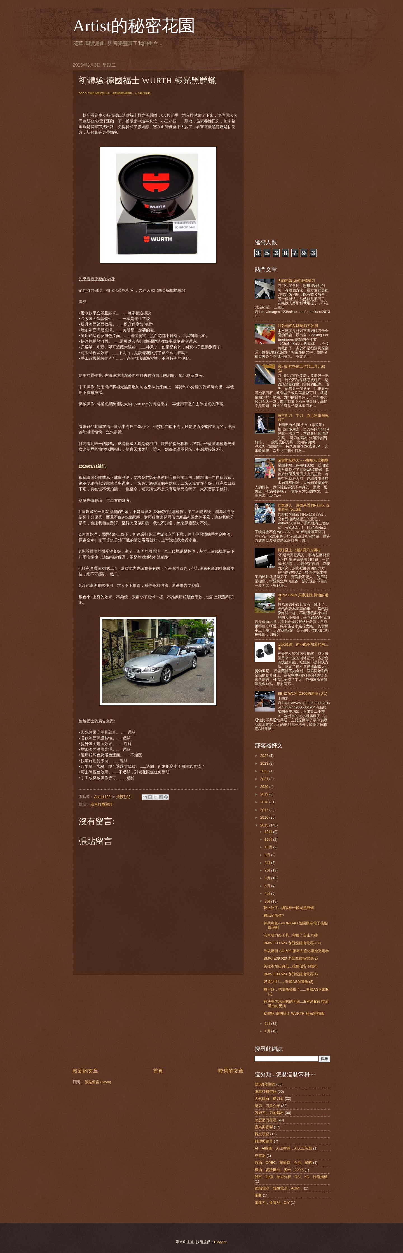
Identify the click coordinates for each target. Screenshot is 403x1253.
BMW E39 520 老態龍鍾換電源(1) (291, 974)
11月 (268, 839)
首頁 (158, 1071)
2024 (264, 755)
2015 (264, 825)
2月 (267, 1023)
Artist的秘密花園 (134, 26)
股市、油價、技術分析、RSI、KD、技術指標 (291, 1177)
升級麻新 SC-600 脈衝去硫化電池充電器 (296, 951)
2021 (264, 779)
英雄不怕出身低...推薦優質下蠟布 (291, 966)
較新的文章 (85, 1071)
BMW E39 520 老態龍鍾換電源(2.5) (292, 943)
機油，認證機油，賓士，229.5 (279, 1170)
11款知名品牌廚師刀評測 (298, 326)
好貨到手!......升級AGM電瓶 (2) (288, 981)
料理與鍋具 (264, 1141)
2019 (264, 794)
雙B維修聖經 (265, 1084)
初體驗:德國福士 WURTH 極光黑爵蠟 (294, 1013)
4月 (267, 893)
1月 (267, 1031)
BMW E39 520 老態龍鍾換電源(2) (291, 958)
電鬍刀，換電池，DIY (272, 1202)
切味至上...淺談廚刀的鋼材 (299, 550)
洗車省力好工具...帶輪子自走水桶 (291, 935)
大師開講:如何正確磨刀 (296, 281)
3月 (267, 901)
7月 (267, 870)
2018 (264, 802)
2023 (264, 763)
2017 (264, 810)
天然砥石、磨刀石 (269, 1098)
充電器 (260, 1155)
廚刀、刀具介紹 (267, 1106)
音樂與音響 (264, 1127)
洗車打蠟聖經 (102, 804)
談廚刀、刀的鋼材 (269, 1113)
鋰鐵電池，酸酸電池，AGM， (279, 1188)
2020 (264, 787)
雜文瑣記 (262, 1134)
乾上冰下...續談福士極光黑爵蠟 (289, 908)
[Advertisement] (158, 1021)
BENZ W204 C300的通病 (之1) (302, 693)
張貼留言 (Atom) (98, 1082)
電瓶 (258, 1195)
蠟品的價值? (274, 915)
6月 (267, 878)
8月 (267, 863)
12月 (268, 832)
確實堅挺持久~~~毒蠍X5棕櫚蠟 (303, 460)
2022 (264, 771)
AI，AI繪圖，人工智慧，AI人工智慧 (283, 1148)
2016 (264, 817)
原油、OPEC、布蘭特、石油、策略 (283, 1162)
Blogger (220, 1242)
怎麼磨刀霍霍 (266, 1120)
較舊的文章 (230, 1071)
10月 (268, 847)
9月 (267, 855)
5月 (267, 886)
